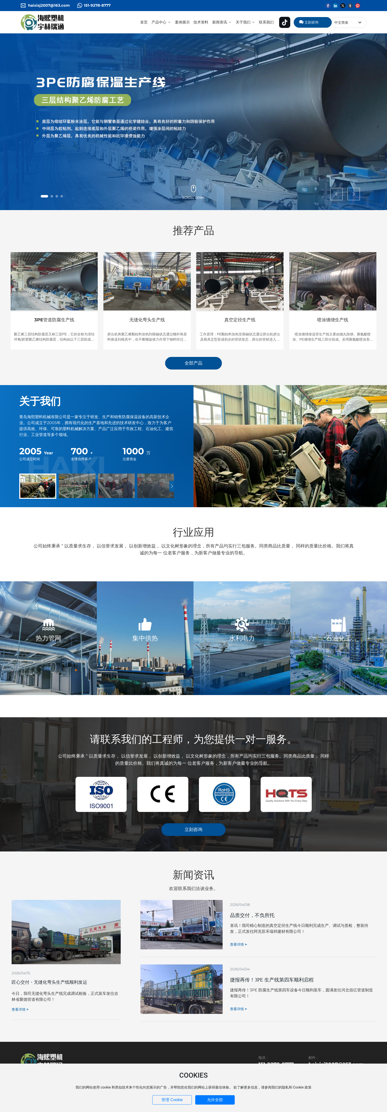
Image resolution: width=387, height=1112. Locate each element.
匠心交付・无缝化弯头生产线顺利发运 (49, 982)
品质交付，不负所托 (252, 915)
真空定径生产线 (239, 320)
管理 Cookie (172, 1100)
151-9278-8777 (97, 5)
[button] (44, 196)
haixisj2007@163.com (49, 5)
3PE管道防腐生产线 (54, 320)
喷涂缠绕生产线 (332, 320)
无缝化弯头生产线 (147, 320)
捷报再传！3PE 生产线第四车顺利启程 (271, 979)
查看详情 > (20, 1009)
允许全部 (215, 1100)
